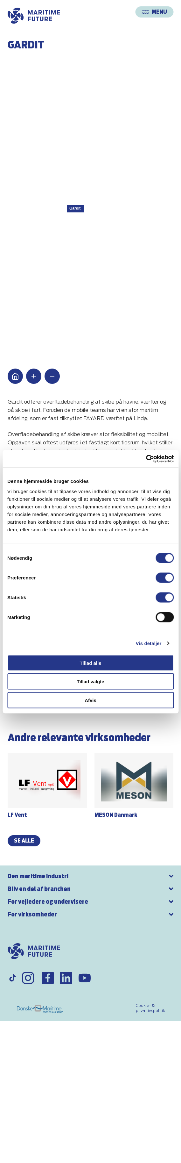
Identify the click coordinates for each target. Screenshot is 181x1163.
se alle (24, 841)
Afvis (90, 700)
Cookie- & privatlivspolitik (150, 1008)
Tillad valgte (90, 681)
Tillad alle (90, 662)
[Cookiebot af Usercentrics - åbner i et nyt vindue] (146, 459)
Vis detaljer (149, 643)
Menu (154, 12)
